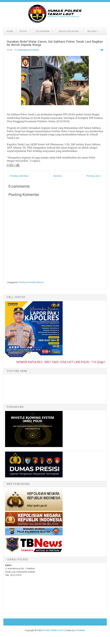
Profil (24, 31)
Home (10, 31)
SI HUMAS (80, 630)
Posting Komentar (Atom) (31, 282)
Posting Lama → (94, 176)
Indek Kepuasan (69, 31)
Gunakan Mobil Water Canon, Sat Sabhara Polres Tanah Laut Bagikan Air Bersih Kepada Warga (55, 43)
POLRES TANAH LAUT (53, 630)
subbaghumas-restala (28, 50)
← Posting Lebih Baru (18, 176)
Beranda (57, 176)
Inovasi (92, 31)
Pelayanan (43, 31)
